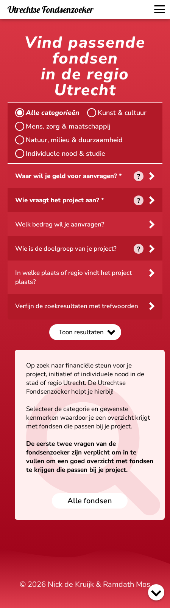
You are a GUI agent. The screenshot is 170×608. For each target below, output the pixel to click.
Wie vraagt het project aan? (57, 200)
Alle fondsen (89, 501)
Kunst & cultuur (117, 112)
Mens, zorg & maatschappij (63, 126)
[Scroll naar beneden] (156, 592)
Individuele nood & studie (60, 153)
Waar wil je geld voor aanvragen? (66, 176)
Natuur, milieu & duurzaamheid (69, 139)
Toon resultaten (81, 332)
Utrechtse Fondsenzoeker (51, 9)
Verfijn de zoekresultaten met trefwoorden (76, 306)
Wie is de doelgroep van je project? (66, 248)
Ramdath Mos (126, 584)
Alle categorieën (47, 112)
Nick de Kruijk (71, 584)
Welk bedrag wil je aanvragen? (59, 224)
